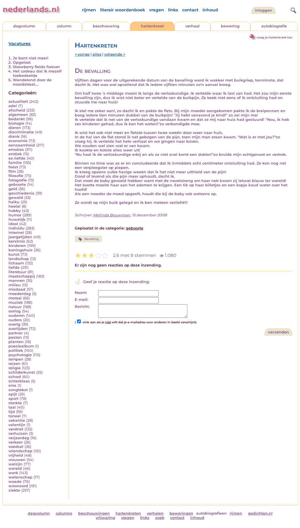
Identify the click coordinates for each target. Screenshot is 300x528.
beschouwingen (94, 513)
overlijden (18, 328)
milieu (14, 285)
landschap (18, 259)
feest (13, 167)
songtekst (18, 390)
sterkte (15, 403)
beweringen (181, 513)
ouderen (16, 315)
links (173, 10)
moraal (15, 298)
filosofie (15, 176)
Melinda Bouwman (111, 215)
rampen (15, 359)
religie (14, 368)
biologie (16, 123)
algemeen (18, 114)
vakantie (16, 420)
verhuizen (18, 433)
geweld (15, 197)
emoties (16, 149)
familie (15, 162)
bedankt (16, 119)
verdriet (15, 429)
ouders (15, 320)
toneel (14, 416)
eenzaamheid (21, 145)
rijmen (89, 10)
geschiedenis (21, 193)
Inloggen (263, 10)
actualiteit (18, 101)
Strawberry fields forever (36, 67)
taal (12, 407)
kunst (14, 254)
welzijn (15, 464)
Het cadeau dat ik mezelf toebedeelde (37, 73)
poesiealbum (21, 346)
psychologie (20, 355)
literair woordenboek (122, 10)
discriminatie (21, 132)
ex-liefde (16, 158)
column (64, 26)
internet (16, 232)
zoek (159, 517)
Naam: (81, 292)
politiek (15, 350)
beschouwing (106, 26)
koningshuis (20, 250)
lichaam (16, 263)
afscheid (16, 110)
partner (15, 333)
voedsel (15, 446)
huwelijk (16, 219)
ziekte (14, 490)
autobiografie (274, 26)
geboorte (17, 184)
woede (15, 481)
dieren (14, 128)
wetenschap (20, 477)
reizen (14, 363)
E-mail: (81, 299)
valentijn (16, 425)
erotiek (15, 154)
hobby (14, 211)
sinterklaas (19, 381)
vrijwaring (105, 517)
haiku (14, 202)
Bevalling (88, 239)
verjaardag (18, 438)
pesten (15, 337)
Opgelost (22, 62)
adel (12, 106)
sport (13, 398)
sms (12, 385)
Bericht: (82, 306)
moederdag (19, 294)
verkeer (15, 442)
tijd (11, 411)
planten (16, 342)
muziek (15, 302)
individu (16, 228)
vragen (156, 10)
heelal (14, 206)
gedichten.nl (260, 513)
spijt (12, 394)
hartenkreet (152, 26)
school (14, 377)
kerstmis (16, 241)
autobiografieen (211, 513)
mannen (16, 280)
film (12, 171)
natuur (15, 307)
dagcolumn (24, 26)
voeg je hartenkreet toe (274, 37)
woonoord (18, 486)
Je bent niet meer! (30, 58)
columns (64, 513)
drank (14, 136)
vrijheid (15, 455)
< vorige (82, 54)
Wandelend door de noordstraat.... (32, 82)
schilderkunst (21, 372)
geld (12, 189)
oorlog (14, 311)
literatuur (17, 272)
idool (13, 224)
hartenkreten (128, 513)
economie (17, 141)
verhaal (192, 26)
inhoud (210, 10)
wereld (15, 468)
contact (190, 10)
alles (97, 54)
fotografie (17, 180)
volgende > (114, 54)
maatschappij (21, 276)
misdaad (16, 289)
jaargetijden (20, 237)
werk (13, 473)
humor (14, 215)
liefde (14, 267)
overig (14, 324)
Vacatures (19, 43)
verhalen (155, 513)
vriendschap (20, 451)
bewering (230, 26)
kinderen (17, 245)
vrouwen (16, 460)
